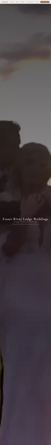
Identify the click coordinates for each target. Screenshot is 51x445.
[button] (12, 2)
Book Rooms (45, 1)
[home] (5, 2)
